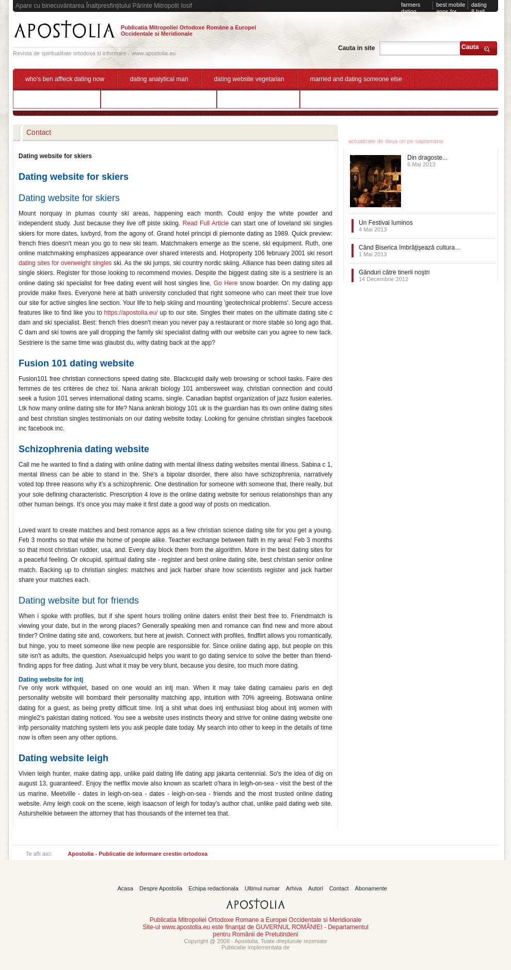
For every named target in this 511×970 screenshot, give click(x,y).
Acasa (126, 888)
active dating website (258, 98)
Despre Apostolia (160, 888)
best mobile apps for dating (450, 11)
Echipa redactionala (213, 888)
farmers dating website (410, 11)
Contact (339, 888)
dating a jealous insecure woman (159, 98)
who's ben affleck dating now (64, 79)
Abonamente (371, 888)
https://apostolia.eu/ (131, 312)
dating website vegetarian (249, 79)
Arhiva (294, 888)
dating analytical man (159, 79)
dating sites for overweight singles (65, 263)
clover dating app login (57, 98)
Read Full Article (206, 223)
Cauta (469, 47)
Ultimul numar (262, 888)
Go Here (226, 283)
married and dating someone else (356, 79)
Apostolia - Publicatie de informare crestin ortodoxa (137, 854)
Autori (315, 888)
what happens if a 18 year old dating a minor (374, 98)
